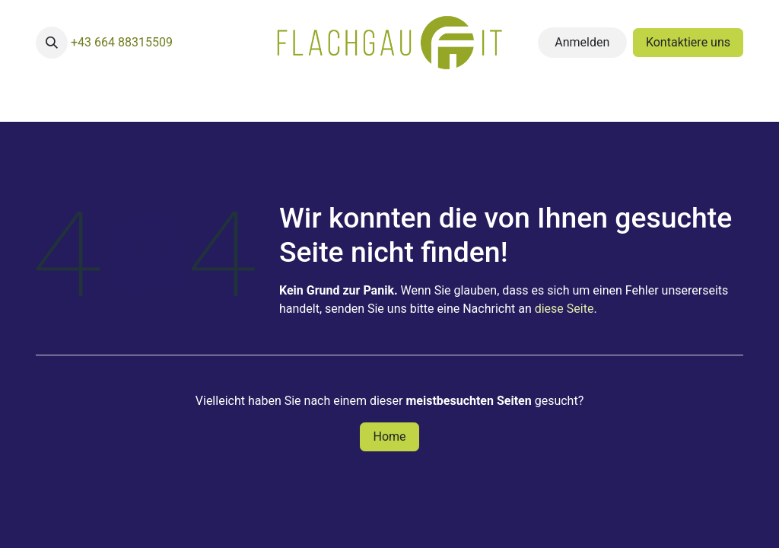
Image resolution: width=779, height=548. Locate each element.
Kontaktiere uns (688, 42)
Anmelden (582, 42)
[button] (52, 43)
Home (389, 436)
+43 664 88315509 (122, 42)
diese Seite (564, 308)
